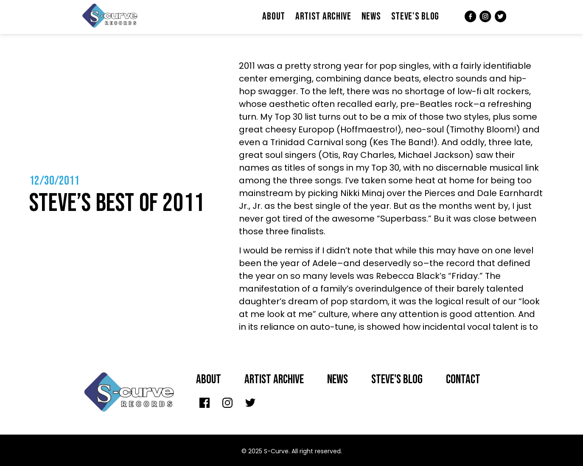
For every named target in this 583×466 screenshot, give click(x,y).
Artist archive (274, 379)
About (273, 16)
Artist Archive (323, 16)
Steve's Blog (415, 16)
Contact (463, 379)
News (371, 16)
